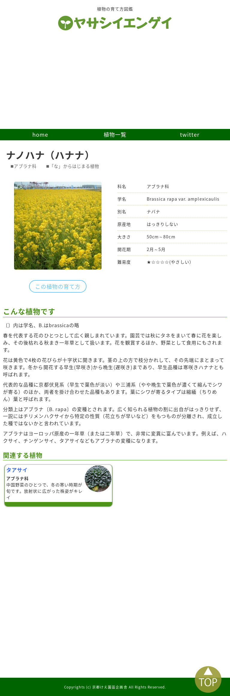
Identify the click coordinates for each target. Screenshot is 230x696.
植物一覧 (115, 134)
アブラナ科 (25, 166)
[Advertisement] (115, 84)
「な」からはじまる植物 (74, 166)
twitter (189, 134)
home (40, 134)
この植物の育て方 (58, 286)
